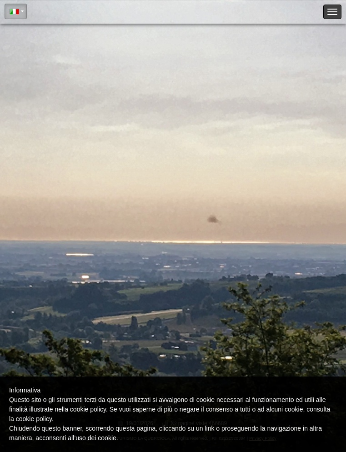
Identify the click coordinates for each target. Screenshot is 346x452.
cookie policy (34, 418)
